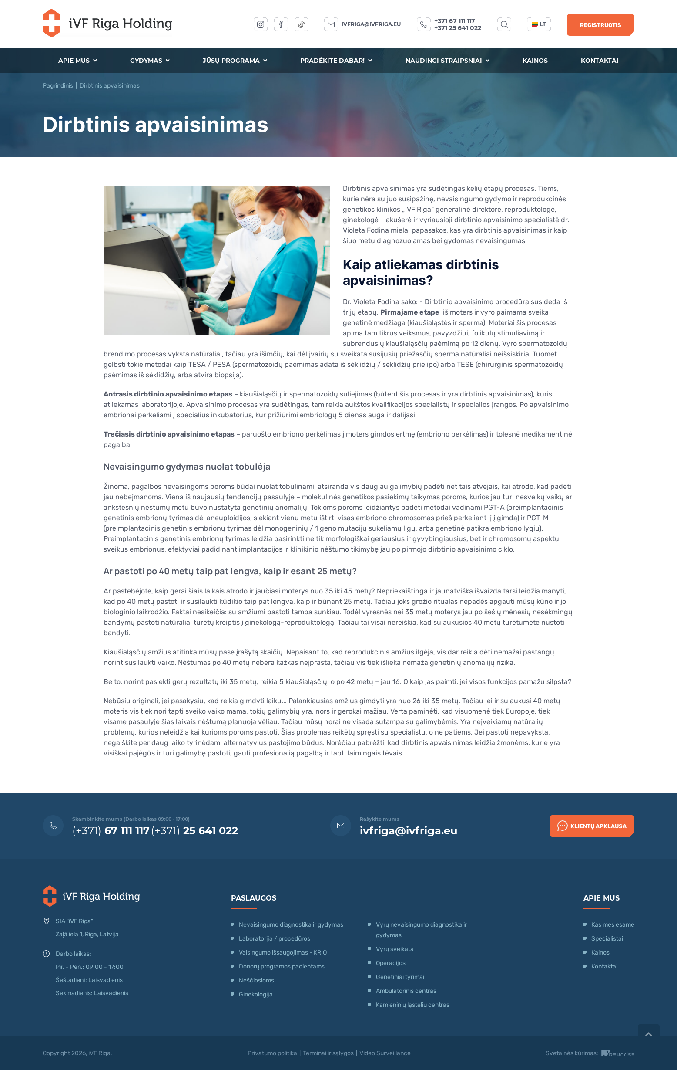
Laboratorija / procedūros (274, 938)
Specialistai (607, 938)
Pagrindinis (58, 85)
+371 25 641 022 (457, 27)
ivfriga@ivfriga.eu (371, 24)
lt (539, 24)
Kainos (535, 60)
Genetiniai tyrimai (400, 977)
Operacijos (391, 963)
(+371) (111, 830)
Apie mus (77, 60)
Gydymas (150, 60)
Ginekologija (256, 994)
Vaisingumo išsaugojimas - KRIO (283, 952)
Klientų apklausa (592, 825)
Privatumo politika (272, 1053)
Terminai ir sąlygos (328, 1053)
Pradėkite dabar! (336, 60)
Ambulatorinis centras (406, 991)
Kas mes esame (612, 924)
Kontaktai (600, 60)
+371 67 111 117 (454, 20)
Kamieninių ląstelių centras (412, 1005)
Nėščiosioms (256, 980)
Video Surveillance (385, 1053)
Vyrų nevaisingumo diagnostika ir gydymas (421, 930)
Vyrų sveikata (395, 949)
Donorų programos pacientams (282, 966)
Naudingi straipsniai (447, 60)
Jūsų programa (235, 60)
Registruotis (600, 25)
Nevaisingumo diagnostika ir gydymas (291, 924)
